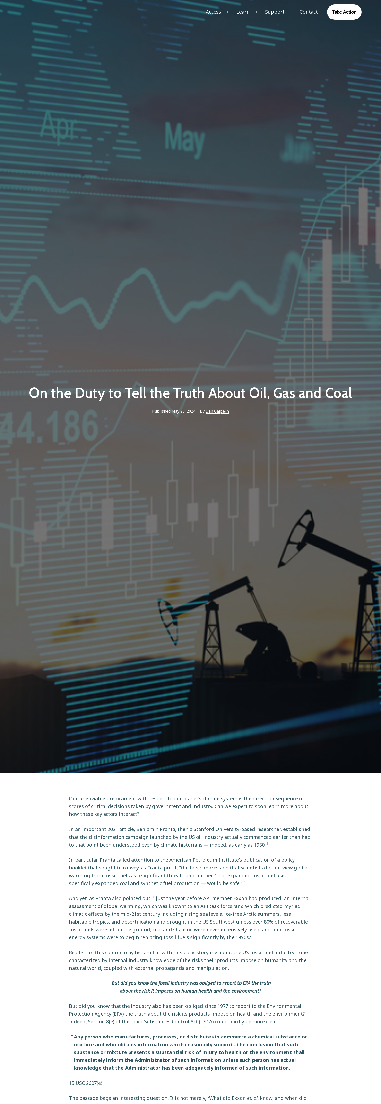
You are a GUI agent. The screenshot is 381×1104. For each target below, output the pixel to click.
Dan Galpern (217, 411)
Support (275, 12)
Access (213, 12)
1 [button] (267, 843)
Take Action (344, 12)
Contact (309, 12)
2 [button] (244, 881)
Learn (243, 12)
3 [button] (153, 897)
